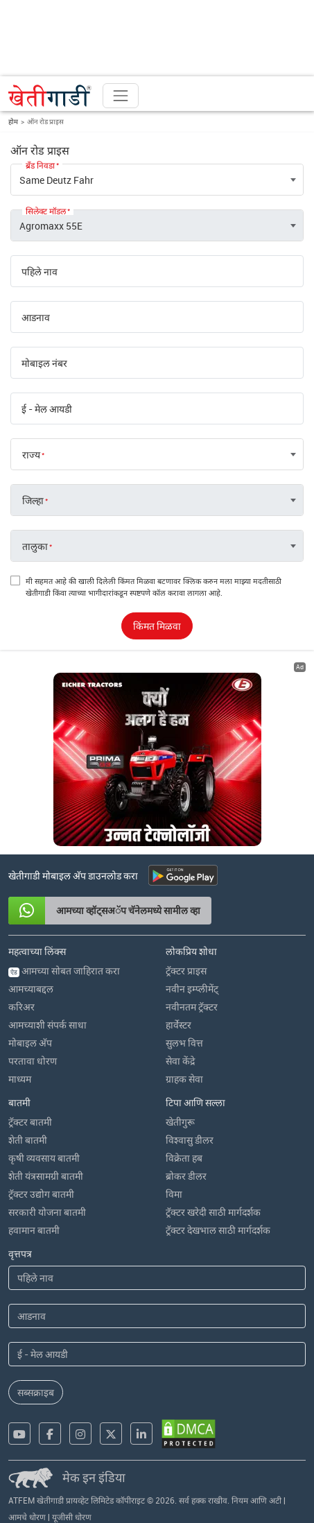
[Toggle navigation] (121, 95)
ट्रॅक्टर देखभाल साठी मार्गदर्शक (218, 1230)
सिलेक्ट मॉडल (46, 211)
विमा (174, 1194)
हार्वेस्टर (178, 1024)
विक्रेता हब (184, 1157)
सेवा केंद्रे (180, 1060)
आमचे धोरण (27, 1516)
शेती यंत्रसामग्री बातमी (45, 1175)
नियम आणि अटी (256, 1500)
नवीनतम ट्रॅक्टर (192, 1006)
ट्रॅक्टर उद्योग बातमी (41, 1194)
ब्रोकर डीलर (186, 1175)
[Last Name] (157, 1316)
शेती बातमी (27, 1139)
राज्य (31, 455)
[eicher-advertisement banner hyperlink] (157, 759)
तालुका (35, 546)
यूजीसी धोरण (71, 1516)
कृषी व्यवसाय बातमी (44, 1157)
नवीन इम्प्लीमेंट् (192, 988)
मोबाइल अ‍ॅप (30, 1042)
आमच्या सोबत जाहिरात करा (64, 970)
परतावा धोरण (32, 1060)
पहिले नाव (39, 272)
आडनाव (35, 317)
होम (13, 121)
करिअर (21, 1006)
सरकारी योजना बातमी (47, 1212)
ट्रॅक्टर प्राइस (186, 970)
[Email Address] (157, 1354)
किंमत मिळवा (157, 626)
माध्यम (19, 1078)
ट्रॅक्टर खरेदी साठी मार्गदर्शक (213, 1212)
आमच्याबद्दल (30, 988)
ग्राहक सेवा (184, 1078)
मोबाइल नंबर (44, 363)
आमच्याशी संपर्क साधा (47, 1024)
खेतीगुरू (180, 1121)
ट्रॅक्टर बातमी (30, 1121)
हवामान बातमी (34, 1230)
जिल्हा (33, 501)
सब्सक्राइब (35, 1392)
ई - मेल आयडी (46, 409)
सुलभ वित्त (184, 1042)
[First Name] (157, 1278)
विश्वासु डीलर (189, 1139)
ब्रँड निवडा (40, 165)
